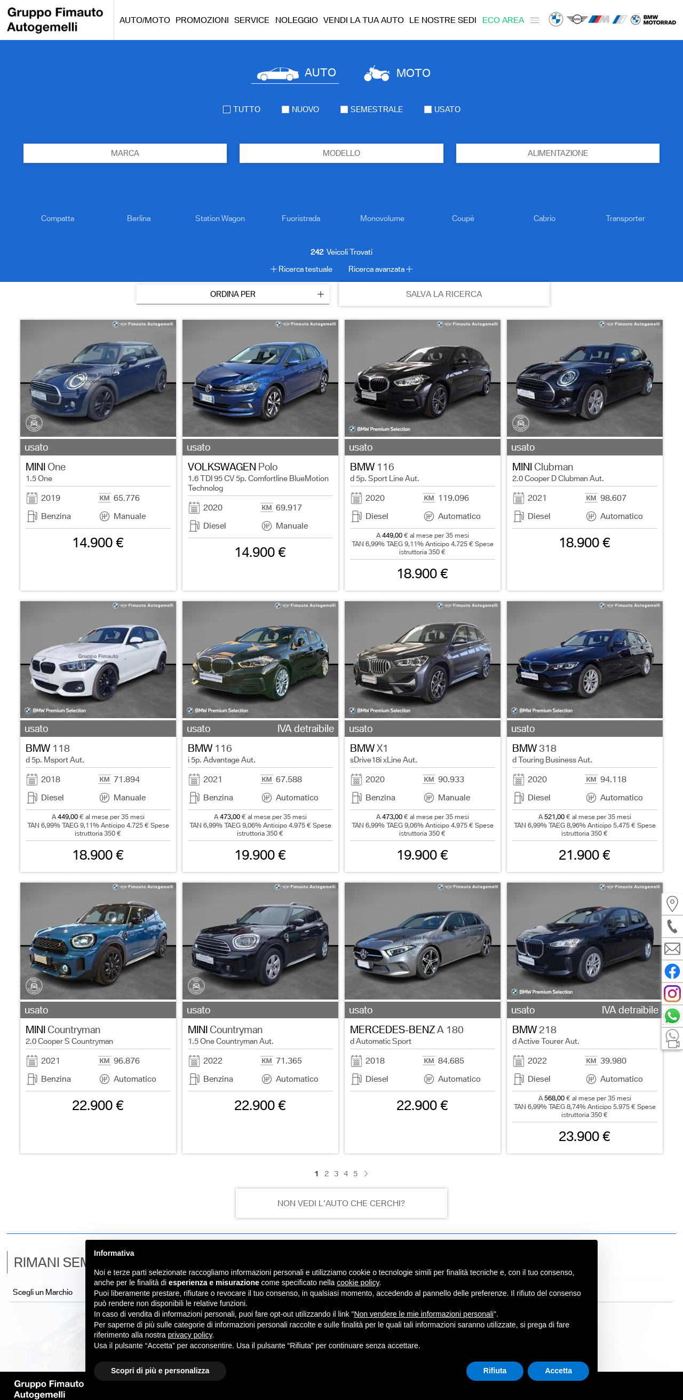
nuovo (300, 109)
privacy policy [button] (190, 1335)
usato (442, 109)
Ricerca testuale (305, 269)
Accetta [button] (558, 1370)
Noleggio (296, 20)
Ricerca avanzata (376, 269)
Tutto (241, 109)
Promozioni (202, 20)
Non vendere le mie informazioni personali (423, 1314)
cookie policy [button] (358, 1282)
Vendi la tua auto (363, 20)
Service (251, 20)
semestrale (371, 109)
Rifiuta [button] (495, 1370)
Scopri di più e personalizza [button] (160, 1370)
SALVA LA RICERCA (444, 293)
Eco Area (503, 20)
